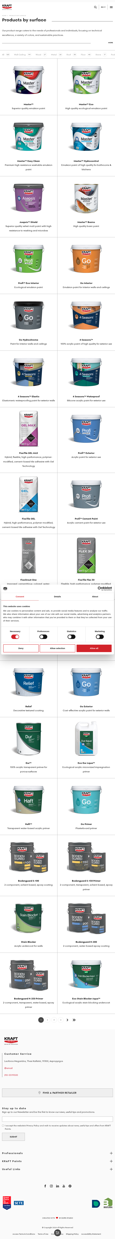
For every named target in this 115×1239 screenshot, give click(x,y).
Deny (20, 648)
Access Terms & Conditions (24, 1234)
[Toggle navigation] (111, 7)
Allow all (94, 648)
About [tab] (95, 596)
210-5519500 (11, 1075)
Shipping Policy (72, 1234)
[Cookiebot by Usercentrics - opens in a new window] (100, 589)
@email (8, 1068)
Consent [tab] (20, 596)
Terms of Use (43, 1234)
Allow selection (57, 648)
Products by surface (17, 15)
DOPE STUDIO (67, 1218)
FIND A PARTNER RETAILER (57, 1092)
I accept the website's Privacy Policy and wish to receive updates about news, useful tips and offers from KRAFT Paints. (58, 1127)
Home (4, 15)
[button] (57, 41)
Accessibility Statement (91, 1234)
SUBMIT (13, 1136)
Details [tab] (57, 596)
